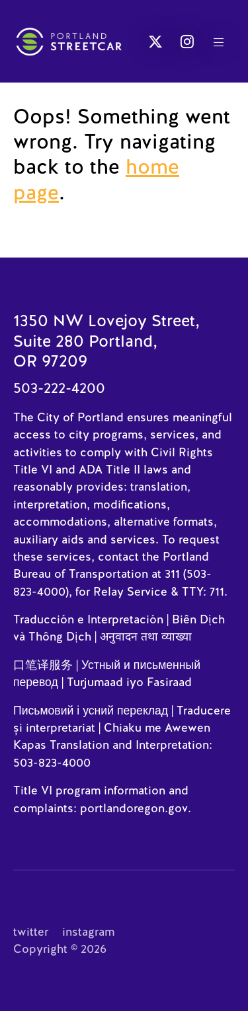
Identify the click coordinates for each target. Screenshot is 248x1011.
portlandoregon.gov (134, 808)
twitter (30, 931)
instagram (88, 931)
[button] (155, 41)
